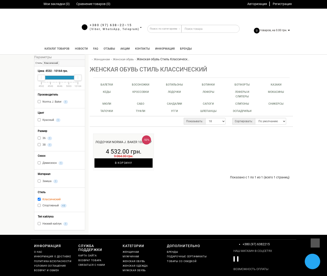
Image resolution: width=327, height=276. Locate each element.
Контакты (142, 48)
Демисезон (50, 163)
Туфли (140, 111)
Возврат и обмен (46, 270)
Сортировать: (244, 121)
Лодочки (174, 92)
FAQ (95, 48)
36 (45, 138)
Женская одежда (135, 265)
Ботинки (208, 84)
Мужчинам (131, 256)
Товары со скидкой (181, 261)
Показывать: (194, 121)
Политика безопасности (53, 261)
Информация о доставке (52, 256)
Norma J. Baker (53, 102)
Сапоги (208, 103)
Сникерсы (275, 103)
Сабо (140, 103)
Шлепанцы (208, 111)
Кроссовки (140, 92)
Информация (165, 48)
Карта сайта (87, 255)
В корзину (123, 163)
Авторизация (257, 4)
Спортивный (52, 206)
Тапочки (106, 111)
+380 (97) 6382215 (256, 244)
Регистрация (282, 4)
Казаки (276, 84)
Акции (125, 48)
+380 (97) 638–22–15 (111, 25)
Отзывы (109, 48)
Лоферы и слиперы (242, 94)
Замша (48, 181)
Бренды (186, 48)
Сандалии (174, 103)
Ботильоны (174, 84)
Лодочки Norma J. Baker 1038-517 (123, 142)
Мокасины (276, 92)
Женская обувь (134, 261)
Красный (49, 120)
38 (45, 145)
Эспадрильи (242, 111)
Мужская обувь (134, 270)
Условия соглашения (50, 265)
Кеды (107, 92)
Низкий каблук (53, 224)
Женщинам (131, 252)
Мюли (106, 103)
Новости (81, 48)
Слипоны (242, 103)
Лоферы (208, 92)
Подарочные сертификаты (187, 256)
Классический (51, 63)
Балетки (107, 84)
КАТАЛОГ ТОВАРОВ (55, 48)
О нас (38, 252)
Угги (174, 111)
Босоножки (140, 84)
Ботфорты (242, 84)
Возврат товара (89, 260)
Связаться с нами (91, 264)
